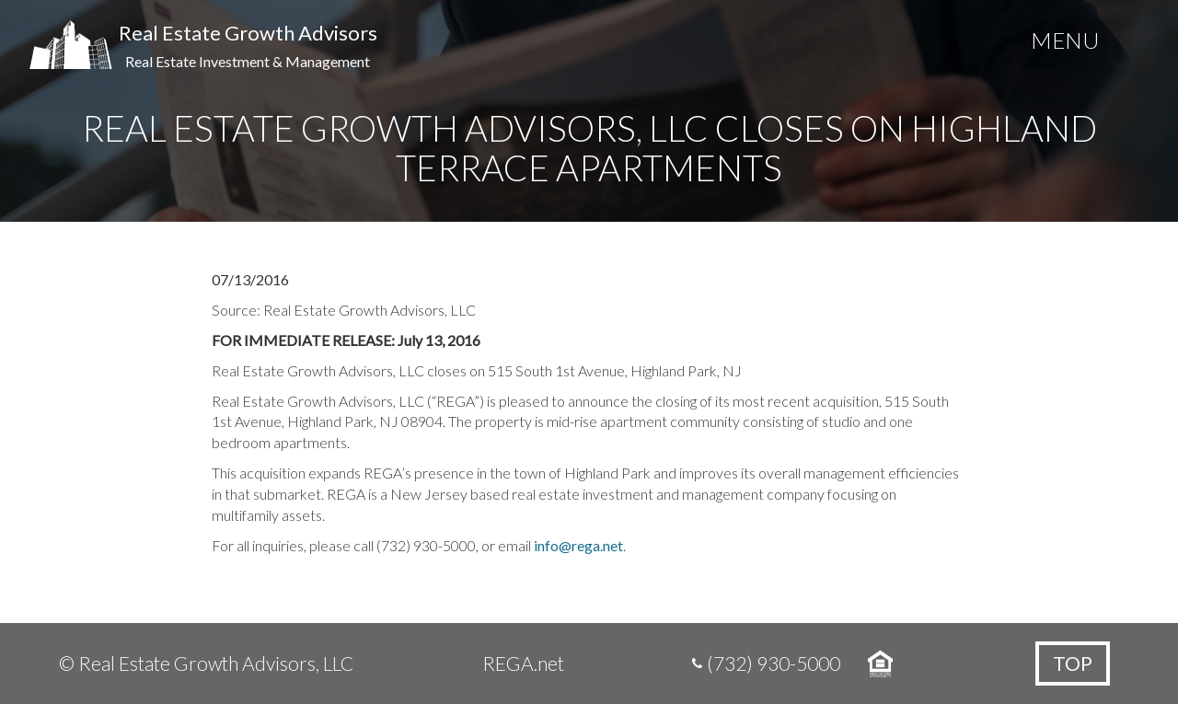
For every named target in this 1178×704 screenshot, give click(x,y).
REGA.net (523, 663)
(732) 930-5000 (773, 663)
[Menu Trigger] (1064, 43)
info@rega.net (578, 545)
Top (1072, 663)
